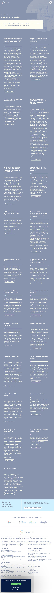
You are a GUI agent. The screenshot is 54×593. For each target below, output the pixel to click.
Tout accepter (16, 584)
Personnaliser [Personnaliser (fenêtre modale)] (16, 590)
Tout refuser (15, 587)
